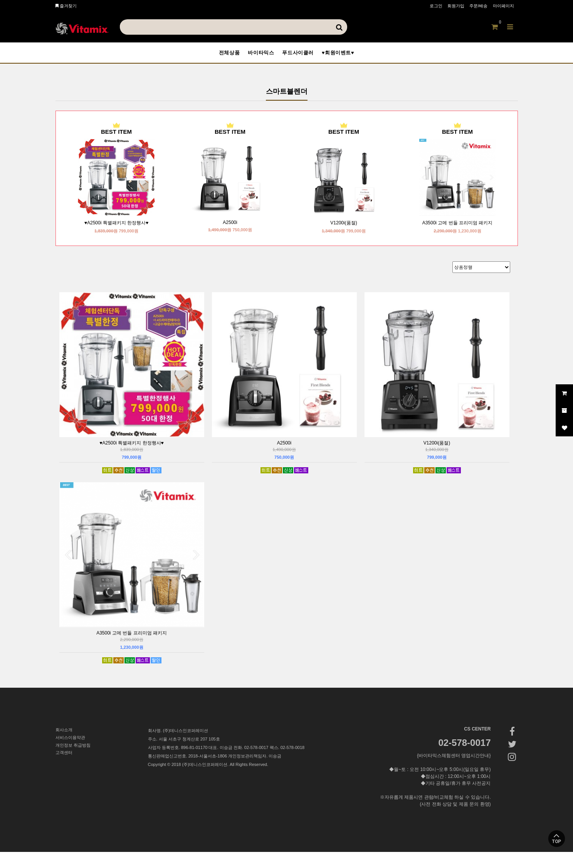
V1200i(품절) (343, 226)
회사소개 (63, 732)
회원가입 (455, 5)
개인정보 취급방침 (73, 748)
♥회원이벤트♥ (346, 54)
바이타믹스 (257, 54)
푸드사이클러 (300, 54)
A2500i (230, 225)
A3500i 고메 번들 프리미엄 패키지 (457, 226)
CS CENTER (477, 732)
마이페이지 (503, 5)
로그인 (436, 5)
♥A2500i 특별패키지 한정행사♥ (116, 226)
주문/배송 (478, 5)
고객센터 (63, 756)
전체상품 (221, 54)
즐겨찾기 (66, 5)
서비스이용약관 (70, 740)
